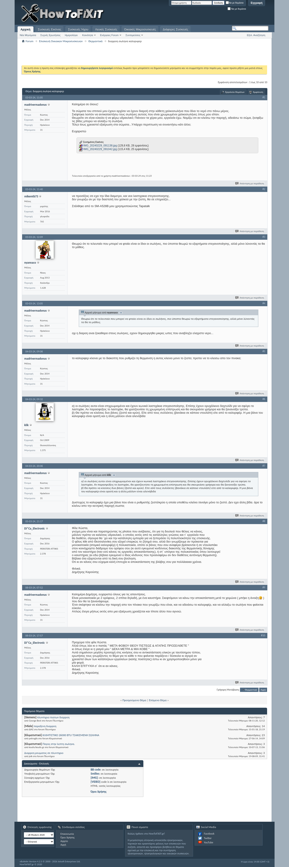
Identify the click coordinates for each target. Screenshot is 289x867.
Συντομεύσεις (133, 35)
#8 (263, 521)
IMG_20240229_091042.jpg (100, 149)
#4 (263, 303)
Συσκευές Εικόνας (49, 29)
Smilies (95, 773)
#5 (263, 351)
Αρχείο (64, 841)
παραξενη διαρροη (45, 726)
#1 (263, 97)
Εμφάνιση (258, 92)
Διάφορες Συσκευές (175, 29)
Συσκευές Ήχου (78, 29)
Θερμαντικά (95, 41)
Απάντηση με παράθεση (250, 183)
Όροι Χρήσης (99, 791)
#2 (263, 189)
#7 (263, 465)
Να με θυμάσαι (235, 3)
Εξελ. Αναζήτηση (256, 35)
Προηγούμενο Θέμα (134, 700)
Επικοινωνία (67, 833)
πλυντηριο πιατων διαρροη (53, 717)
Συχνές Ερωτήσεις (50, 35)
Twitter (208, 838)
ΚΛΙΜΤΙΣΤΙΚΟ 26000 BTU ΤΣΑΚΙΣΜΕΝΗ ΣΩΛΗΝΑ (71, 735)
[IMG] (94, 777)
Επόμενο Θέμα (158, 700)
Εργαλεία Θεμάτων (235, 92)
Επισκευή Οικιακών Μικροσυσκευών (61, 41)
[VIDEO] (95, 781)
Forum (29, 41)
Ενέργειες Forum (109, 35)
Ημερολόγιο (71, 35)
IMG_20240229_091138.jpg (100, 145)
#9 (263, 587)
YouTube (208, 842)
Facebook (209, 833)
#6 (263, 399)
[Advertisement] (212, 13)
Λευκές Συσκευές (106, 29)
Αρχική (25, 29)
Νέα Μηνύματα (28, 35)
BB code (95, 769)
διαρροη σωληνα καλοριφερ (48, 91)
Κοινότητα (87, 35)
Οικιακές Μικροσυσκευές (140, 29)
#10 (263, 635)
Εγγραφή (256, 3)
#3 (263, 236)
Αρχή (263, 689)
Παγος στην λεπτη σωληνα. (59, 744)
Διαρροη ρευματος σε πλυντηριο (43, 753)
